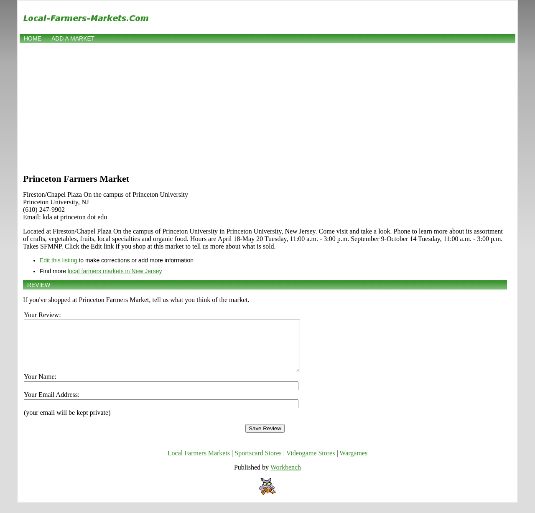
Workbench (285, 477)
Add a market (72, 38)
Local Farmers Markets (199, 463)
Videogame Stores (310, 463)
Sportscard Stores (257, 463)
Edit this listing (58, 260)
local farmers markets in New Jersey (115, 271)
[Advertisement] (267, 107)
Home (32, 38)
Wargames (353, 463)
